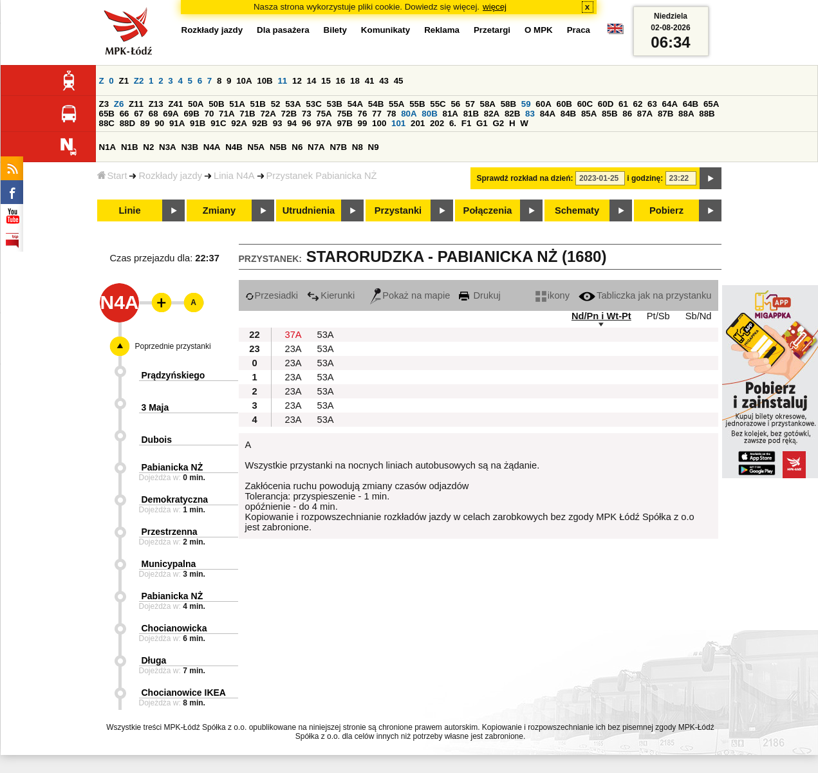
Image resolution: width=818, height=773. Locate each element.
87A (645, 113)
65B (107, 113)
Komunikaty (385, 30)
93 (278, 123)
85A (589, 113)
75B (344, 113)
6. (452, 123)
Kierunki (331, 295)
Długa (154, 660)
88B (706, 113)
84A (547, 113)
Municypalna (169, 564)
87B (665, 113)
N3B (189, 147)
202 (437, 123)
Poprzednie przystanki (173, 346)
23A (293, 349)
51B (258, 104)
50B (216, 104)
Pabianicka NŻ (172, 467)
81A (450, 113)
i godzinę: (645, 178)
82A (491, 113)
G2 (498, 123)
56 (455, 104)
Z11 (136, 104)
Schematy (577, 210)
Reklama (442, 30)
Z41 (175, 104)
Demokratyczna (175, 499)
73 (306, 113)
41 (370, 81)
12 (297, 81)
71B (247, 113)
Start (112, 176)
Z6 (119, 104)
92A (238, 123)
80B (429, 113)
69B (191, 113)
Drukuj (479, 295)
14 (312, 81)
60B (564, 104)
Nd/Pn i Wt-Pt (601, 316)
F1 (466, 123)
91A (177, 123)
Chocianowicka (174, 628)
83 (530, 113)
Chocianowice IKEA (184, 692)
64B (690, 104)
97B (344, 123)
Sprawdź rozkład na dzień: (525, 178)
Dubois (157, 439)
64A (670, 104)
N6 (297, 147)
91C (218, 123)
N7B (338, 147)
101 (398, 123)
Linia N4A (234, 176)
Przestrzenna (170, 531)
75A (323, 113)
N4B (234, 147)
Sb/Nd (698, 316)
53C (313, 104)
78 (391, 113)
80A (408, 113)
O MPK (539, 30)
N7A (316, 147)
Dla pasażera (283, 30)
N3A (167, 147)
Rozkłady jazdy (170, 176)
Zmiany (219, 210)
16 (341, 81)
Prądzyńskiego (173, 375)
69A (170, 113)
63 (652, 104)
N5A (256, 147)
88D (127, 123)
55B (417, 104)
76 (362, 113)
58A (488, 104)
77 (377, 113)
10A (244, 81)
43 (384, 81)
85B (609, 113)
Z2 (139, 81)
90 (159, 123)
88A (686, 113)
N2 (148, 147)
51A (237, 104)
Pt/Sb (658, 316)
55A (396, 104)
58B (508, 104)
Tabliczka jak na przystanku (645, 295)
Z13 (156, 104)
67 (139, 113)
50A (195, 104)
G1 (482, 123)
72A (267, 113)
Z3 (104, 104)
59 (526, 104)
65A (711, 104)
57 (470, 104)
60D (605, 104)
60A (543, 104)
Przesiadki (272, 295)
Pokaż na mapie (410, 295)
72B (289, 113)
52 (276, 104)
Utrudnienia (309, 210)
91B (197, 123)
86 (627, 113)
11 (282, 81)
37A (293, 335)
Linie (129, 210)
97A (323, 123)
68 (153, 113)
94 (292, 123)
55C (437, 104)
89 (145, 123)
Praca (578, 30)
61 (623, 104)
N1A (107, 147)
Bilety (335, 30)
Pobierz (666, 210)
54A (355, 104)
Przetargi (492, 30)
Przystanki (398, 210)
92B (260, 123)
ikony (552, 295)
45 (399, 81)
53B (334, 104)
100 (379, 123)
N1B (129, 147)
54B (376, 104)
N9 (373, 147)
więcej (495, 7)
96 (306, 123)
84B (568, 113)
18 (355, 81)
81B (471, 113)
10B (264, 81)
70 (209, 113)
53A (293, 104)
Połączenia (487, 210)
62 (638, 104)
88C (107, 123)
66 (124, 113)
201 (418, 123)
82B (512, 113)
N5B (278, 147)
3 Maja (155, 407)
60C (585, 104)
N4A (212, 147)
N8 (357, 147)
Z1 (123, 81)
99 (362, 123)
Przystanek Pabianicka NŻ (321, 176)
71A (226, 113)
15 (326, 81)
